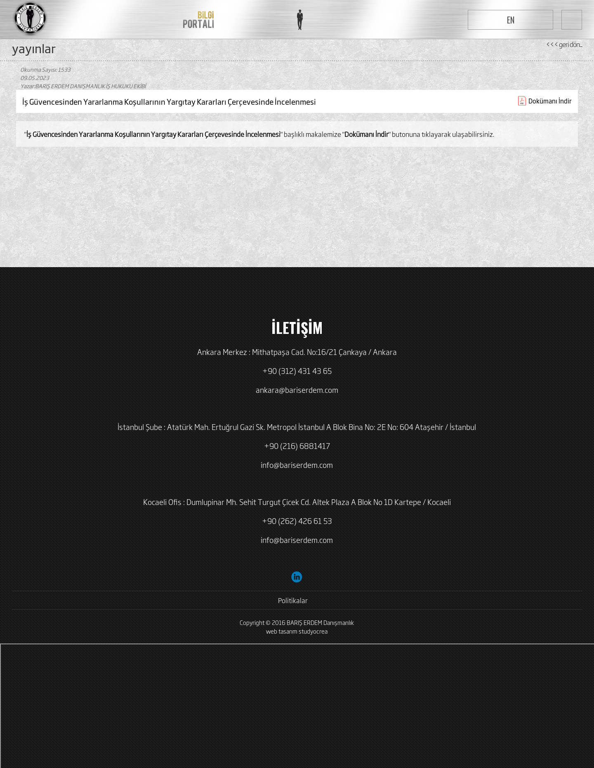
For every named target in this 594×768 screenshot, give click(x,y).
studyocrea (313, 631)
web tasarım (281, 631)
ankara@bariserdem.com (297, 389)
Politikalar (293, 600)
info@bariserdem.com (297, 464)
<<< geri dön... (564, 44)
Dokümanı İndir (550, 101)
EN (510, 20)
